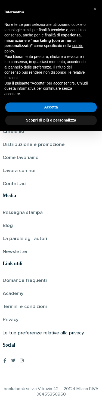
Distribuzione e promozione (34, 144)
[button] (95, 278)
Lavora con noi (19, 170)
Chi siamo (13, 131)
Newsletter (15, 251)
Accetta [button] (51, 377)
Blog (8, 225)
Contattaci (14, 183)
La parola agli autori (25, 238)
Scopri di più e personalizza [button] (51, 390)
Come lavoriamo (21, 157)
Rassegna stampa (23, 212)
